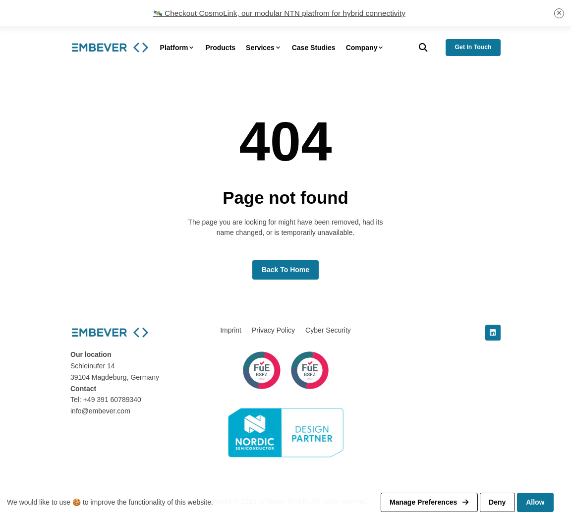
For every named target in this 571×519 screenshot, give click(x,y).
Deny (497, 502)
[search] (428, 48)
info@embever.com (100, 411)
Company (365, 48)
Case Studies (314, 48)
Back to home (285, 270)
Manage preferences (429, 502)
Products (220, 48)
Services (264, 48)
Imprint (230, 330)
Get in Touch (473, 47)
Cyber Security (328, 330)
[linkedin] (493, 333)
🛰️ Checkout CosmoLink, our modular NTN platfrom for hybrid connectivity (279, 13)
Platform (177, 48)
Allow (535, 502)
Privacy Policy (273, 330)
